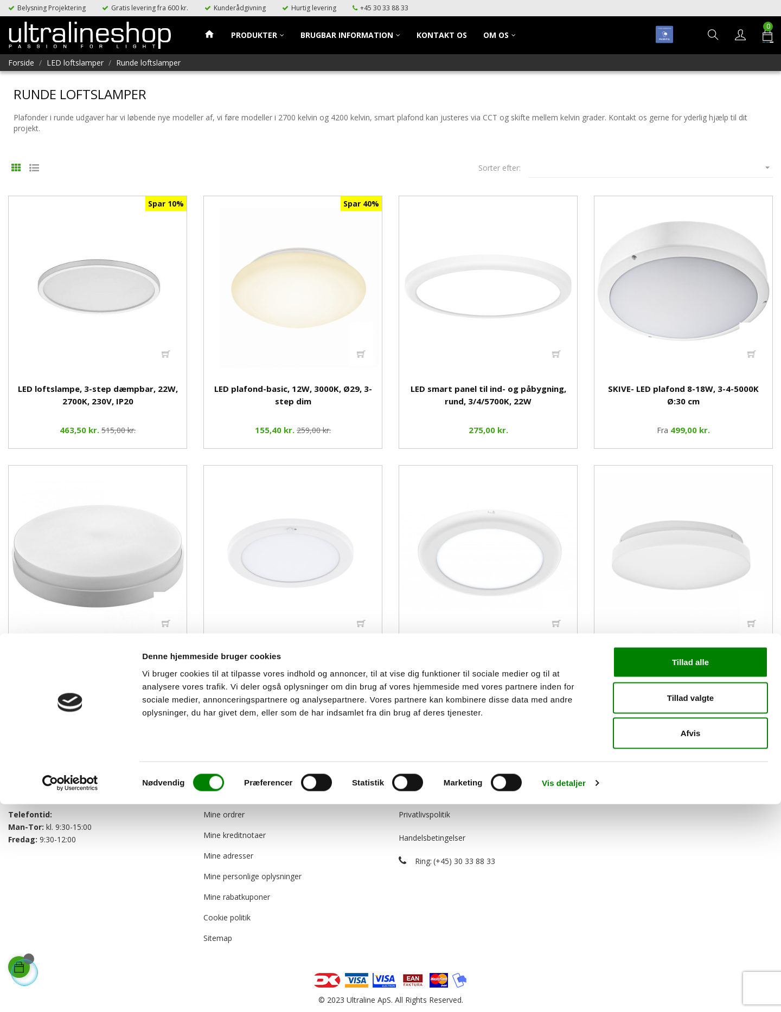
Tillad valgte (690, 905)
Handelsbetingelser (432, 838)
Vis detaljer (564, 990)
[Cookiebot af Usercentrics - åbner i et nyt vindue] (70, 991)
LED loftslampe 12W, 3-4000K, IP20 (683, 658)
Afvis (691, 940)
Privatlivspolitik (424, 814)
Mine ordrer (224, 814)
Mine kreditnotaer (234, 835)
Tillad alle (690, 869)
